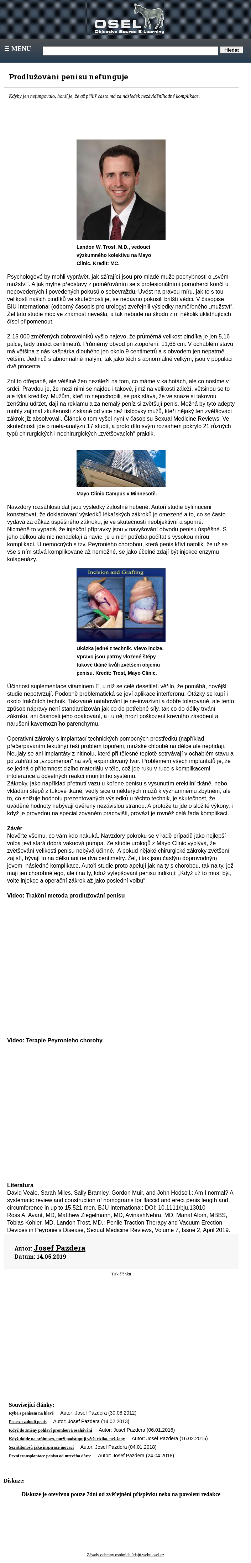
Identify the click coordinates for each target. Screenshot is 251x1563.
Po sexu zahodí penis (28, 1421)
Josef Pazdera (59, 1248)
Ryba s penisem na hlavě (31, 1413)
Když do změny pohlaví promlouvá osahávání (50, 1430)
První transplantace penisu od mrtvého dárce (50, 1455)
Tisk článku (121, 1274)
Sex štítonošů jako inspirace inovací (41, 1447)
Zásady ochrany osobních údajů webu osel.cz (125, 1554)
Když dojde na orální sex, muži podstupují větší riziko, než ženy (67, 1438)
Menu (17, 48)
